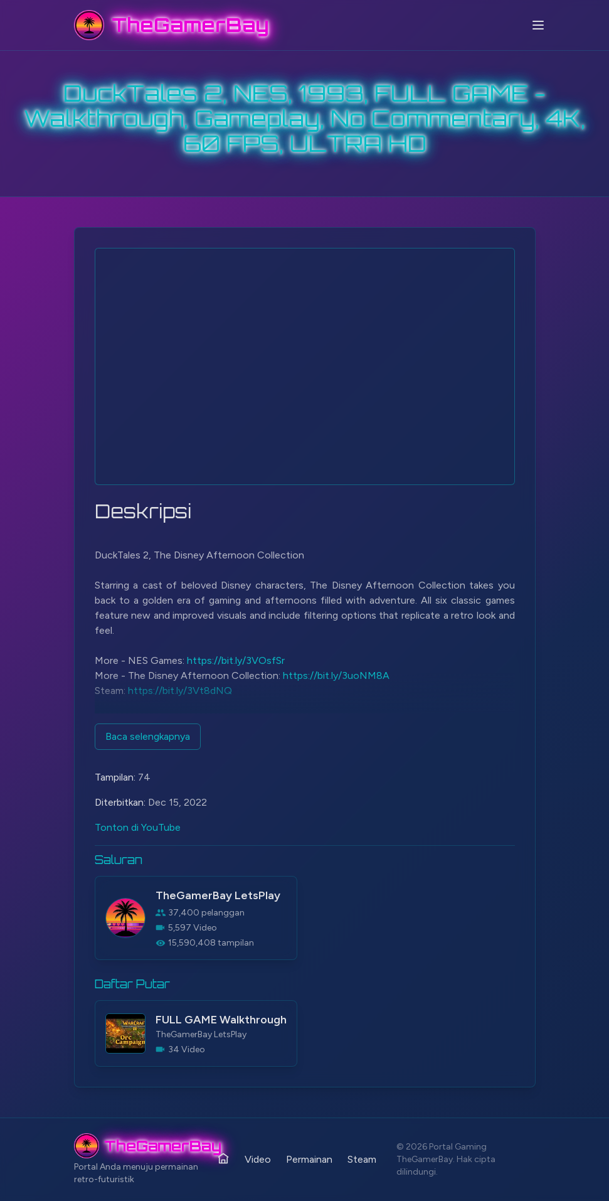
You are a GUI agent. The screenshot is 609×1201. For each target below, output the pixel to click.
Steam (361, 1159)
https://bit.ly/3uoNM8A (336, 675)
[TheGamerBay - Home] (171, 25)
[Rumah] (223, 1158)
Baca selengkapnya (147, 736)
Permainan (309, 1159)
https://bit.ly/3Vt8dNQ (180, 691)
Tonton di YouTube (138, 827)
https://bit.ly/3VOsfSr (236, 660)
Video (258, 1159)
